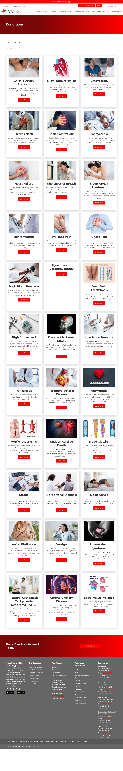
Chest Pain (99, 237)
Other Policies (75, 741)
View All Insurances (80, 703)
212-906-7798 (108, 673)
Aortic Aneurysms (24, 441)
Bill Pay (54, 670)
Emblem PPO (79, 686)
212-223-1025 (108, 689)
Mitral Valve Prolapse (99, 597)
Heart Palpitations (61, 134)
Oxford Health (79, 692)
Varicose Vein (61, 237)
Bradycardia (99, 81)
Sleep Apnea (99, 495)
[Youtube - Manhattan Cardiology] (13, 689)
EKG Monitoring (34, 678)
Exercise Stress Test (35, 670)
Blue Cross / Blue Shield (82, 675)
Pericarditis (24, 390)
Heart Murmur (24, 237)
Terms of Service (51, 741)
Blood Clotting (99, 441)
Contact (6, 6)
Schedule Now (90, 646)
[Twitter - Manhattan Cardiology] (16, 689)
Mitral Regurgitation (61, 81)
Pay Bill (99, 5)
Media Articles (12, 741)
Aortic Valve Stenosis (61, 495)
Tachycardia (99, 134)
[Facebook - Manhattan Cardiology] (10, 689)
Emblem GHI (79, 680)
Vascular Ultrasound (35, 684)
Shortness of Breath (61, 183)
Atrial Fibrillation (24, 544)
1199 (76, 669)
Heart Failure (24, 183)
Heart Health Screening (36, 667)
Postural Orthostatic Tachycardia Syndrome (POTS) (23, 601)
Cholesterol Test (34, 675)
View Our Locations (20, 6)
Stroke (24, 495)
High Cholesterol (24, 337)
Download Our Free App (61, 2)
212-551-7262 (108, 718)
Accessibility (64, 741)
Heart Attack (24, 134)
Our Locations (56, 672)
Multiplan (78, 689)
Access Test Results (112, 5)
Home (8, 42)
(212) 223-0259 (108, 733)
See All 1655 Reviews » (58, 698)
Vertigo (61, 544)
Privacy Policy (39, 741)
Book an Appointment (86, 5)
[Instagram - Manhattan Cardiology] (19, 689)
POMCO (77, 694)
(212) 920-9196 (108, 704)
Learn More (24, 100)
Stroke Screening (34, 681)
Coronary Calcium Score (36, 672)
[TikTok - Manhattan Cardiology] (22, 689)
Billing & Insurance (25, 741)
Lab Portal (55, 667)
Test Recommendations (59, 675)
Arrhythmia (99, 390)
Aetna (76, 672)
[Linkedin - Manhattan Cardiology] (7, 689)
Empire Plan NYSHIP (81, 683)
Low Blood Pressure (99, 337)
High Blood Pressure (24, 286)
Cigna (76, 678)
